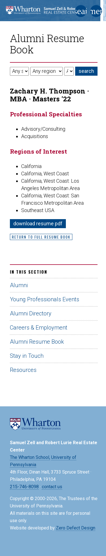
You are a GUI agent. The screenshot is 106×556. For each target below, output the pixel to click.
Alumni (19, 285)
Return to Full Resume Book (41, 237)
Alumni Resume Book (37, 341)
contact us (52, 486)
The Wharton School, (30, 457)
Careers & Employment (38, 327)
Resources (23, 370)
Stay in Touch (27, 355)
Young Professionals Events (44, 299)
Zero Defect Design (75, 528)
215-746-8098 (24, 486)
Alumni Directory (30, 313)
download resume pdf (37, 223)
